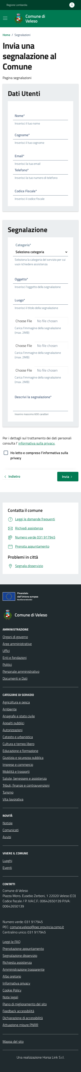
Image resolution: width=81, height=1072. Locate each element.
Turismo (8, 792)
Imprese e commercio (18, 764)
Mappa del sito (13, 1041)
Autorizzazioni (12, 729)
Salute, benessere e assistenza (25, 778)
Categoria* (23, 245)
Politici (7, 664)
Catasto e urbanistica (18, 736)
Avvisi (7, 836)
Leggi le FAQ (12, 941)
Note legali (10, 997)
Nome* (20, 115)
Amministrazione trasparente (23, 969)
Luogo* (20, 300)
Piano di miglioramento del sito (25, 1004)
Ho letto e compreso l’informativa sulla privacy (39, 453)
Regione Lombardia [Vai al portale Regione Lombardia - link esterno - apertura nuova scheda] (16, 5)
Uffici (6, 650)
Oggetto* (21, 279)
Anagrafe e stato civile (19, 716)
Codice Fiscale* (26, 191)
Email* (19, 155)
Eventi (7, 867)
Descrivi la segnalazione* (33, 396)
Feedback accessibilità (18, 1011)
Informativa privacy (16, 983)
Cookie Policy (12, 990)
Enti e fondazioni (15, 657)
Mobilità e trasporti (16, 771)
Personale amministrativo (21, 671)
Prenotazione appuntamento (23, 948)
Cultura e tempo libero (18, 743)
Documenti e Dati (15, 678)
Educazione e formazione (20, 750)
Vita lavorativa (13, 799)
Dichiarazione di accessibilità (23, 1017)
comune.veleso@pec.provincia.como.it (37, 927)
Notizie (8, 823)
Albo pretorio (12, 976)
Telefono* (22, 170)
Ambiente (10, 709)
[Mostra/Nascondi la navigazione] (5, 18)
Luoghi (7, 860)
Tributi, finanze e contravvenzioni (26, 785)
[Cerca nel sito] (69, 18)
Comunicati (11, 830)
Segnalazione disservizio (20, 955)
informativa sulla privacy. (36, 443)
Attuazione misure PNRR (20, 1024)
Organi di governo (15, 636)
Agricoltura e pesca (16, 702)
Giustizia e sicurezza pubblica (23, 757)
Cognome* (22, 134)
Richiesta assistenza (17, 962)
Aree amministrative (17, 643)
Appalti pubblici (13, 723)
